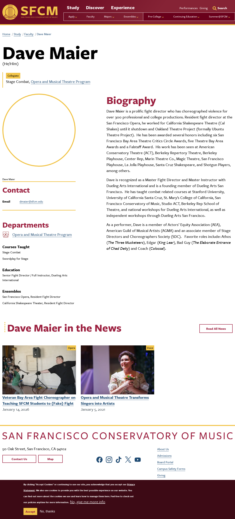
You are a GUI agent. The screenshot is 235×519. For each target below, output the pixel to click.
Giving (204, 8)
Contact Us (19, 459)
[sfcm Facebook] (100, 459)
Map (50, 459)
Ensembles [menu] (130, 16)
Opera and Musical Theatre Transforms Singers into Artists (115, 400)
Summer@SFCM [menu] (218, 16)
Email (6, 201)
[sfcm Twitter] (129, 459)
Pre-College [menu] (154, 16)
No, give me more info (87, 501)
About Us (163, 449)
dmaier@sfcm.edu (31, 201)
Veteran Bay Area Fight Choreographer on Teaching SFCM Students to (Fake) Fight (38, 400)
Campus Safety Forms (171, 468)
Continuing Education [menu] (185, 16)
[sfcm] (30, 12)
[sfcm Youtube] (138, 459)
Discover (95, 7)
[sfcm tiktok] (119, 459)
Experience (123, 7)
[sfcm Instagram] (109, 459)
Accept (30, 511)
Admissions (164, 455)
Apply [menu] (71, 16)
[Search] (220, 8)
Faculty (91, 16)
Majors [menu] (108, 16)
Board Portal (165, 462)
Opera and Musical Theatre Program (60, 81)
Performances (188, 8)
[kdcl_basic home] (117, 435)
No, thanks (47, 511)
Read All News (216, 328)
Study (73, 7)
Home (6, 34)
